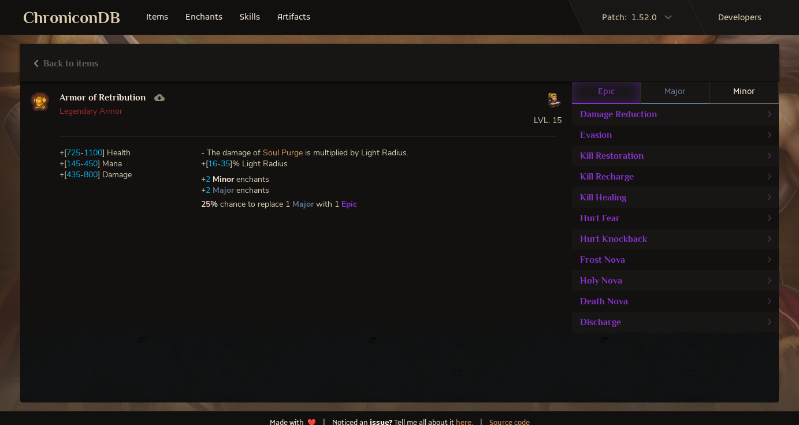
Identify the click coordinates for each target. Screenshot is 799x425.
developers (739, 18)
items (157, 17)
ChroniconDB (71, 18)
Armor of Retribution (103, 97)
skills (250, 17)
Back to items (66, 63)
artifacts (293, 17)
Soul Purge (283, 152)
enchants (203, 17)
